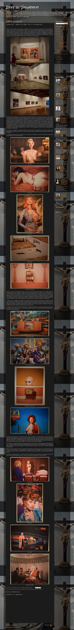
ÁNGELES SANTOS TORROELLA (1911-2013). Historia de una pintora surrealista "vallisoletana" (61, 169)
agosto (59, 49)
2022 (58, 31)
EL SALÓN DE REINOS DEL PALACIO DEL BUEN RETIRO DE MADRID (63, 157)
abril (59, 56)
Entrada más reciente (11, 625)
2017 (58, 64)
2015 (58, 67)
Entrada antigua (49, 625)
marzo (59, 57)
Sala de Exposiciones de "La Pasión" (35, 589)
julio (59, 51)
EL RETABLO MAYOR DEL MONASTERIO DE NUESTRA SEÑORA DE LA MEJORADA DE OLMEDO (61, 121)
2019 (58, 61)
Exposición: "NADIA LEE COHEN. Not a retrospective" (62, 43)
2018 (58, 63)
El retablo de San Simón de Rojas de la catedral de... (62, 46)
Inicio (31, 625)
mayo (59, 54)
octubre (59, 39)
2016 (58, 66)
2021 (58, 33)
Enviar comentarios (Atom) (16, 627)
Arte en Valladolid (22, 7)
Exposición (12, 589)
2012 (58, 72)
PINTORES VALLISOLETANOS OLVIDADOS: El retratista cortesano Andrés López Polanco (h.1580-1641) (61, 182)
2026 (58, 28)
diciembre (60, 36)
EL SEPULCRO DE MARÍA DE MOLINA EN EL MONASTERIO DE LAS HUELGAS (63, 196)
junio (59, 53)
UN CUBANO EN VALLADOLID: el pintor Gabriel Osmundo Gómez (64, 108)
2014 (58, 69)
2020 (58, 34)
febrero (59, 59)
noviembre (60, 37)
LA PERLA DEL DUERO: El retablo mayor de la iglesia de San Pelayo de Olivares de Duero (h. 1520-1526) (61, 96)
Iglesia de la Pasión (18, 589)
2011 (58, 74)
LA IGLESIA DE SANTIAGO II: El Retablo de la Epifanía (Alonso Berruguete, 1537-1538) (64, 133)
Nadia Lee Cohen (25, 589)
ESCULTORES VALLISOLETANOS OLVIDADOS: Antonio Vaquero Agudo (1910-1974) (64, 146)
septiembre (60, 40)
